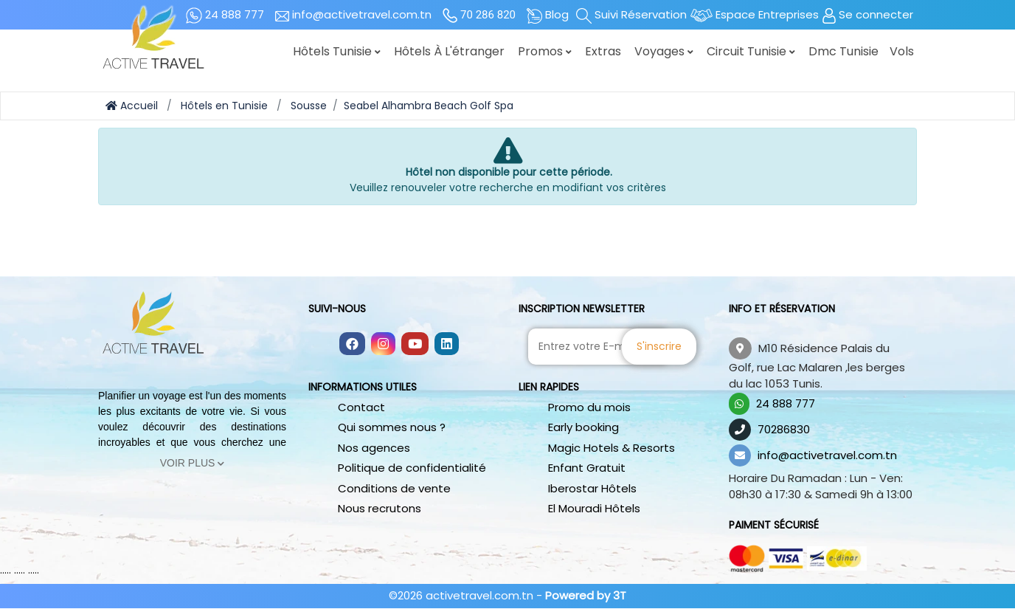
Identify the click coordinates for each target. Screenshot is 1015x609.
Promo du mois (589, 407)
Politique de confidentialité (412, 467)
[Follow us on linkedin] (446, 344)
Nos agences (374, 447)
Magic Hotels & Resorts (611, 447)
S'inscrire (659, 346)
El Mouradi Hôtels (594, 508)
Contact (361, 407)
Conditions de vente (394, 488)
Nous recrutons (379, 508)
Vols (902, 51)
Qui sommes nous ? (392, 427)
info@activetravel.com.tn (827, 455)
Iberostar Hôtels (592, 488)
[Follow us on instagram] (383, 344)
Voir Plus (192, 463)
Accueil (131, 105)
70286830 (784, 429)
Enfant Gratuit (587, 467)
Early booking (583, 427)
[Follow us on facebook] (352, 344)
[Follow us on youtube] (415, 344)
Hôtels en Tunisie (224, 105)
